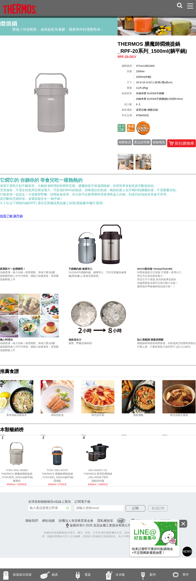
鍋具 (45, 575)
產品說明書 (142, 142)
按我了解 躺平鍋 (11, 216)
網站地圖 (48, 521)
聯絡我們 (31, 521)
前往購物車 (181, 143)
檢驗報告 (159, 142)
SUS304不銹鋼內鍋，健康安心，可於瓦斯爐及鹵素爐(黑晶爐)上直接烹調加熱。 (98, 272)
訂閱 (142, 508)
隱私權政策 (105, 521)
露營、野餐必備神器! (98, 341)
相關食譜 (125, 142)
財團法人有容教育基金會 (76, 521)
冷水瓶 (111, 575)
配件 (143, 575)
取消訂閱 (154, 508)
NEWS (187, 552)
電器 (78, 575)
